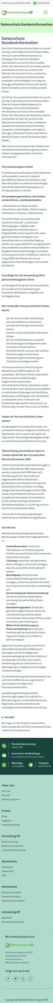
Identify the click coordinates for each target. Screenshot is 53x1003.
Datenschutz (8, 871)
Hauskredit (7, 917)
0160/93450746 (44, 766)
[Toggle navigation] (45, 12)
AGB (4, 875)
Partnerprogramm (11, 799)
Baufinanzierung (10, 841)
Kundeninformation (11, 896)
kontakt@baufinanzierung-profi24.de (28, 756)
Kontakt (6, 795)
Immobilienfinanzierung (14, 850)
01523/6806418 (18, 766)
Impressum (7, 867)
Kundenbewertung (11, 824)
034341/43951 (25, 3)
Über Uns (6, 791)
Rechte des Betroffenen (13, 900)
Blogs (4, 816)
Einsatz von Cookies (11, 892)
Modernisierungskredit (13, 845)
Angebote (6, 820)
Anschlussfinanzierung (13, 921)
